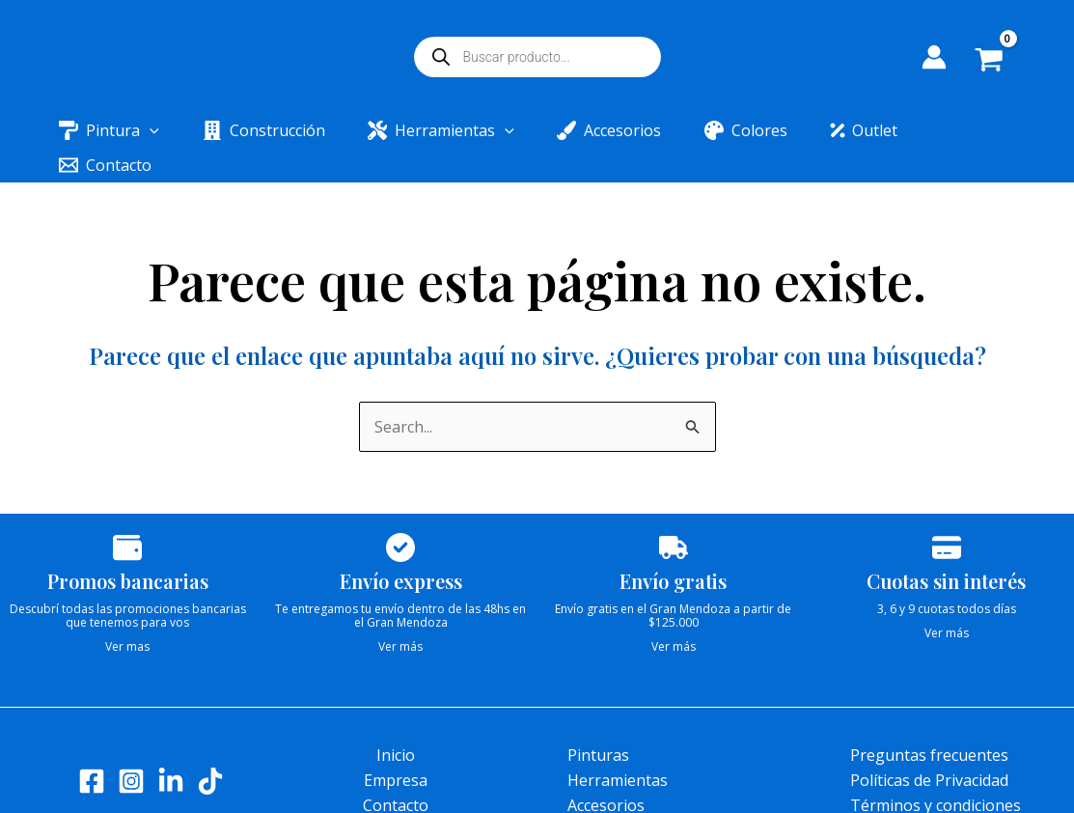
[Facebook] (91, 746)
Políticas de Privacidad (929, 745)
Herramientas (617, 745)
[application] (158, 130)
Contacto (395, 770)
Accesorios (606, 770)
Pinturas (598, 720)
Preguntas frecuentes (929, 720)
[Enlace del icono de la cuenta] (934, 57)
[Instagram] (131, 746)
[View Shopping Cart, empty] (1003, 62)
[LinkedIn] (170, 746)
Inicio (395, 720)
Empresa (395, 745)
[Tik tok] (210, 746)
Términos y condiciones (935, 770)
